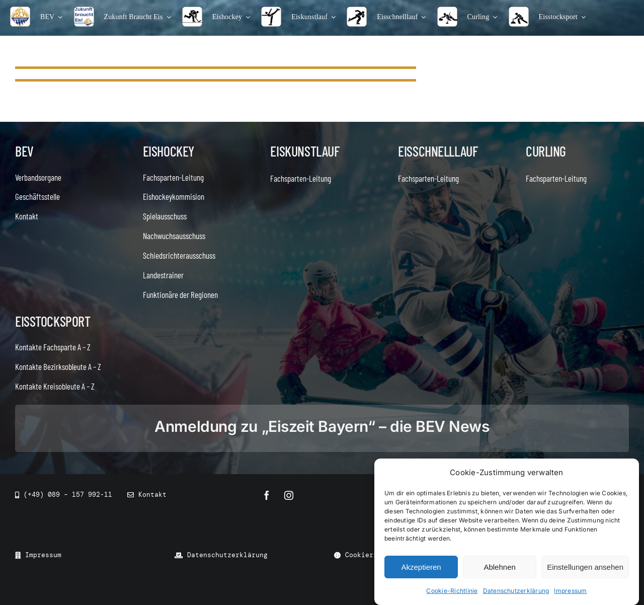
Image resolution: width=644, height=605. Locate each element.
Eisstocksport (53, 321)
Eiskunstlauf (304, 151)
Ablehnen (499, 567)
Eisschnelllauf (437, 151)
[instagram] (288, 495)
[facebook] (266, 495)
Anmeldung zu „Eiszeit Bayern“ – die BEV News (321, 426)
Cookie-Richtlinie (451, 590)
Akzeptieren (421, 567)
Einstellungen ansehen (585, 567)
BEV (24, 151)
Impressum (570, 590)
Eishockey (168, 151)
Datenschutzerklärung (516, 590)
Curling (546, 151)
